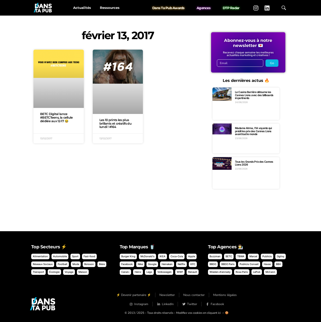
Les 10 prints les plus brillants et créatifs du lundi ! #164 (115, 123)
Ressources (109, 8)
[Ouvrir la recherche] (283, 7)
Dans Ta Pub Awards (168, 8)
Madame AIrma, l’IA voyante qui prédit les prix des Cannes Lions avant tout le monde (253, 131)
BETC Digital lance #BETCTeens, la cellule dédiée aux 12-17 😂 (56, 117)
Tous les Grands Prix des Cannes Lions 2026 (254, 163)
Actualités (82, 8)
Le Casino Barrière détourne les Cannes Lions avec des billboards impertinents (254, 95)
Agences (203, 8)
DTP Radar (231, 8)
